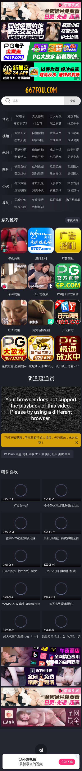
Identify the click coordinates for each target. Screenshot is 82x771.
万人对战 (56, 116)
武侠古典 (73, 183)
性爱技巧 (73, 190)
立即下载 (67, 762)
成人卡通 (56, 150)
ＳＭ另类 (73, 140)
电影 (5, 152)
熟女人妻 (20, 140)
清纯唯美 (38, 173)
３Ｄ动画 (73, 133)
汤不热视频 (73, 200)
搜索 (72, 101)
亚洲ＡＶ (20, 133)
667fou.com (41, 90)
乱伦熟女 (56, 157)
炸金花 (37, 123)
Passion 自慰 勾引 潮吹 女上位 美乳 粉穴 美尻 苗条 (37, 454)
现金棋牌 (56, 123)
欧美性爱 (73, 150)
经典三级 (38, 157)
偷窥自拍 (20, 166)
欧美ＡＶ (56, 133)
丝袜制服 (38, 140)
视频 (5, 136)
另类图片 (73, 173)
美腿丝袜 (20, 173)
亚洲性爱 (20, 150)
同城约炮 (20, 200)
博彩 (5, 119)
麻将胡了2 (20, 123)
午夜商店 (38, 200)
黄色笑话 (56, 190)
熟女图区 (56, 173)
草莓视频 (56, 200)
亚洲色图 (38, 166)
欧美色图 (56, 166)
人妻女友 (56, 183)
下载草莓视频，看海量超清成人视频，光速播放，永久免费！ (41, 440)
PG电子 (20, 116)
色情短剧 (38, 207)
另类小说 (38, 190)
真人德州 (38, 116)
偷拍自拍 (38, 150)
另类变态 (73, 157)
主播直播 (56, 140)
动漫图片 (73, 166)
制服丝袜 (20, 157)
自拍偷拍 (38, 133)
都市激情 (20, 183)
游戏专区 (73, 116)
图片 (5, 169)
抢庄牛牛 (73, 123)
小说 (5, 186)
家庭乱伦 (38, 183)
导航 (5, 202)
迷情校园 (20, 190)
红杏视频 (20, 207)
